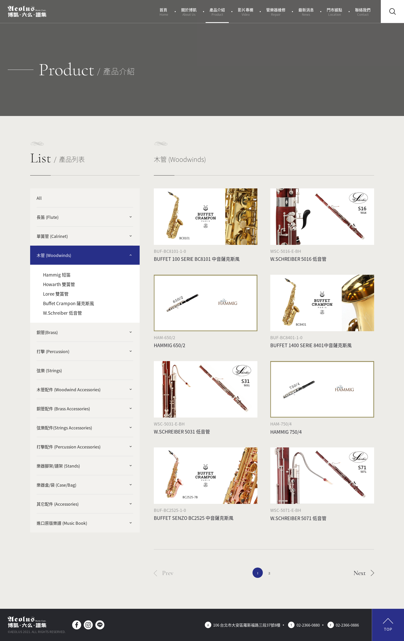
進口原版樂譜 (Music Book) (62, 523)
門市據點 (334, 11)
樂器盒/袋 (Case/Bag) (56, 485)
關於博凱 (189, 11)
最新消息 (306, 11)
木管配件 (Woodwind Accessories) (68, 389)
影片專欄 (245, 11)
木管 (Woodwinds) (54, 255)
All (39, 198)
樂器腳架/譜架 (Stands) (58, 466)
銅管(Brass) (47, 332)
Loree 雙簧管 (56, 293)
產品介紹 (217, 11)
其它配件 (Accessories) (58, 504)
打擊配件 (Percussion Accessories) (68, 447)
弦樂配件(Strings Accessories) (64, 427)
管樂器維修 (275, 11)
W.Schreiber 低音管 (62, 313)
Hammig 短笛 (57, 274)
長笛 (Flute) (47, 217)
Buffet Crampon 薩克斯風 (68, 303)
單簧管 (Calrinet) (52, 236)
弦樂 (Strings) (49, 370)
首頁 (163, 11)
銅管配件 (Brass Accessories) (63, 408)
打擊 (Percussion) (53, 351)
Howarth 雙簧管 (59, 284)
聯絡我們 (363, 11)
